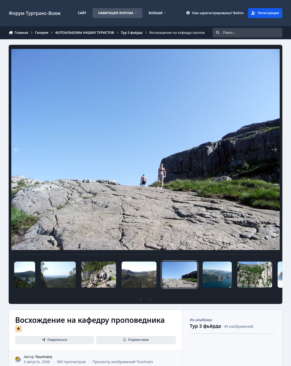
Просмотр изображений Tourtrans (123, 361)
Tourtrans (43, 356)
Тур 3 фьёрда (205, 326)
